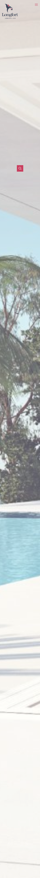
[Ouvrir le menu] (37, 4)
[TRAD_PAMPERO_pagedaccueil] (10, 18)
